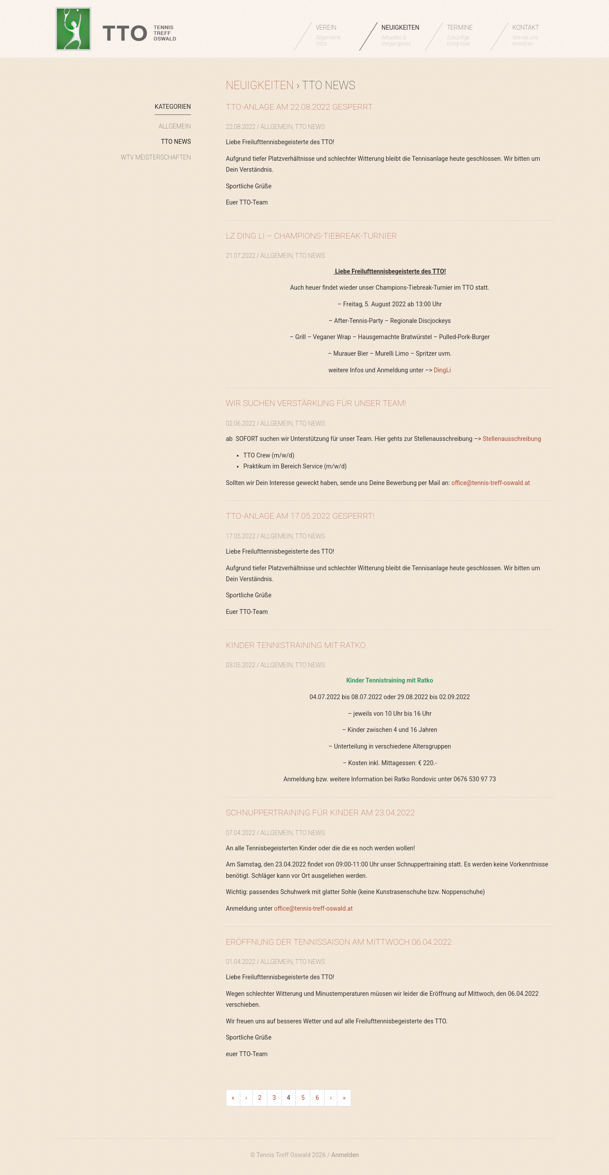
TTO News (176, 141)
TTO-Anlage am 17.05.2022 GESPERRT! (300, 516)
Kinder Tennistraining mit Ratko (296, 645)
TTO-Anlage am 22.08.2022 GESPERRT (299, 107)
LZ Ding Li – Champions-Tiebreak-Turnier (311, 236)
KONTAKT (529, 35)
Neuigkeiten (260, 85)
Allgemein (175, 126)
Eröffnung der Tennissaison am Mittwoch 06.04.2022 (339, 942)
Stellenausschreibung (512, 438)
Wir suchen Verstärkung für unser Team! (316, 403)
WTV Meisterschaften (156, 157)
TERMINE (464, 35)
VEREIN (333, 35)
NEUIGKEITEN (400, 35)
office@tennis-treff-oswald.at (490, 482)
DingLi (442, 370)
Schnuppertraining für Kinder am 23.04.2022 (320, 813)
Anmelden (345, 1154)
